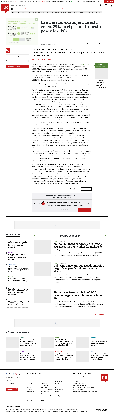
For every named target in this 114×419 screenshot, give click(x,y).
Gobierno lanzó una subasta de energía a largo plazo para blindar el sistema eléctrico (79, 268)
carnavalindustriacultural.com (32, 411)
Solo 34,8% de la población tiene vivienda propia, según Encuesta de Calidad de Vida (64, 342)
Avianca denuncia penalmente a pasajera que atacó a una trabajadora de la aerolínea (18, 269)
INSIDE (98, 9)
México (22, 337)
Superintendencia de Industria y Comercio (85, 391)
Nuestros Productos (78, 379)
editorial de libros (65, 12)
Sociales (93, 337)
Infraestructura (45, 391)
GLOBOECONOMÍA (43, 9)
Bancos (10, 252)
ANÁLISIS (63, 9)
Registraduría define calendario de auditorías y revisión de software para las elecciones (64, 356)
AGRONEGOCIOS (55, 9)
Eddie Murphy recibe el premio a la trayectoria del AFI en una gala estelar (99, 342)
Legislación (58, 351)
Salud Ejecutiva (59, 396)
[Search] (101, 5)
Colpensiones (49, 12)
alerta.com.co (85, 411)
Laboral (10, 287)
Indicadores (30, 391)
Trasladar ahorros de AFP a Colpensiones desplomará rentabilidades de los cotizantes (18, 291)
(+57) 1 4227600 (10, 383)
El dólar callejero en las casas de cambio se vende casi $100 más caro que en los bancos (28, 356)
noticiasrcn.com (65, 411)
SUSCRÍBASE (109, 1)
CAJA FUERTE (82, 9)
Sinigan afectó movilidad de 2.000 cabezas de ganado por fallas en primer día (78, 295)
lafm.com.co (75, 411)
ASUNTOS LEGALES (71, 9)
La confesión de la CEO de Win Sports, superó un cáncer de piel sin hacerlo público (99, 356)
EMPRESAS (30, 9)
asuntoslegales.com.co (12, 409)
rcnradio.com (56, 411)
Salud (92, 351)
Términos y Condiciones (79, 385)
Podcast (29, 396)
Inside (57, 391)
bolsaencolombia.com (70, 409)
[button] (34, 204)
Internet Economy (32, 393)
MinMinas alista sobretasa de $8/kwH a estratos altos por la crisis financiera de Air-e (78, 246)
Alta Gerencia (45, 377)
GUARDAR (103, 44)
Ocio (56, 393)
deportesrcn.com (11, 413)
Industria (11, 240)
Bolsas (22, 351)
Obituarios (44, 393)
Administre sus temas (13, 66)
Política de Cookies (78, 389)
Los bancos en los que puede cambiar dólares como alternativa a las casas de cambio (18, 256)
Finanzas (29, 389)
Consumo (29, 383)
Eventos (57, 387)
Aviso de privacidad (78, 383)
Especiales (44, 387)
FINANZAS (16, 9)
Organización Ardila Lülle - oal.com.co (102, 409)
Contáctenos (76, 381)
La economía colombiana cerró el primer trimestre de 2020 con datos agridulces (101, 85)
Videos (43, 400)
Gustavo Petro (96, 12)
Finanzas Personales (47, 389)
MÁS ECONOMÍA (100, 314)
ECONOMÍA (23, 9)
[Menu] (12, 9)
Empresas (30, 387)
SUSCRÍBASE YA (84, 210)
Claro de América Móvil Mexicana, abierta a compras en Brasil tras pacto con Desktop (28, 342)
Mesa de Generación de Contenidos (83, 377)
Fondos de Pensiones (38, 12)
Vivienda (57, 337)
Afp (30, 12)
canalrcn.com (46, 411)
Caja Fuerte (44, 379)
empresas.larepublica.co (39, 409)
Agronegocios (31, 377)
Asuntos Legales (31, 379)
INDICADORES (91, 9)
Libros (57, 12)
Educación (11, 299)
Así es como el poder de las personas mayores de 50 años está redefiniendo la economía (18, 244)
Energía (75, 12)
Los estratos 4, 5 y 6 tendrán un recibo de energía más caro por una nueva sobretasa (18, 280)
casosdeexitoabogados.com (14, 411)
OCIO (35, 9)
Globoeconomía (60, 389)
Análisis (57, 377)
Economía (58, 383)
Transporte (12, 264)
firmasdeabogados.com (55, 409)
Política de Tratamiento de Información (84, 387)
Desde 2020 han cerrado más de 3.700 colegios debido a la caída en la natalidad (18, 302)
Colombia (81, 12)
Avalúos (88, 12)
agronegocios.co (25, 409)
